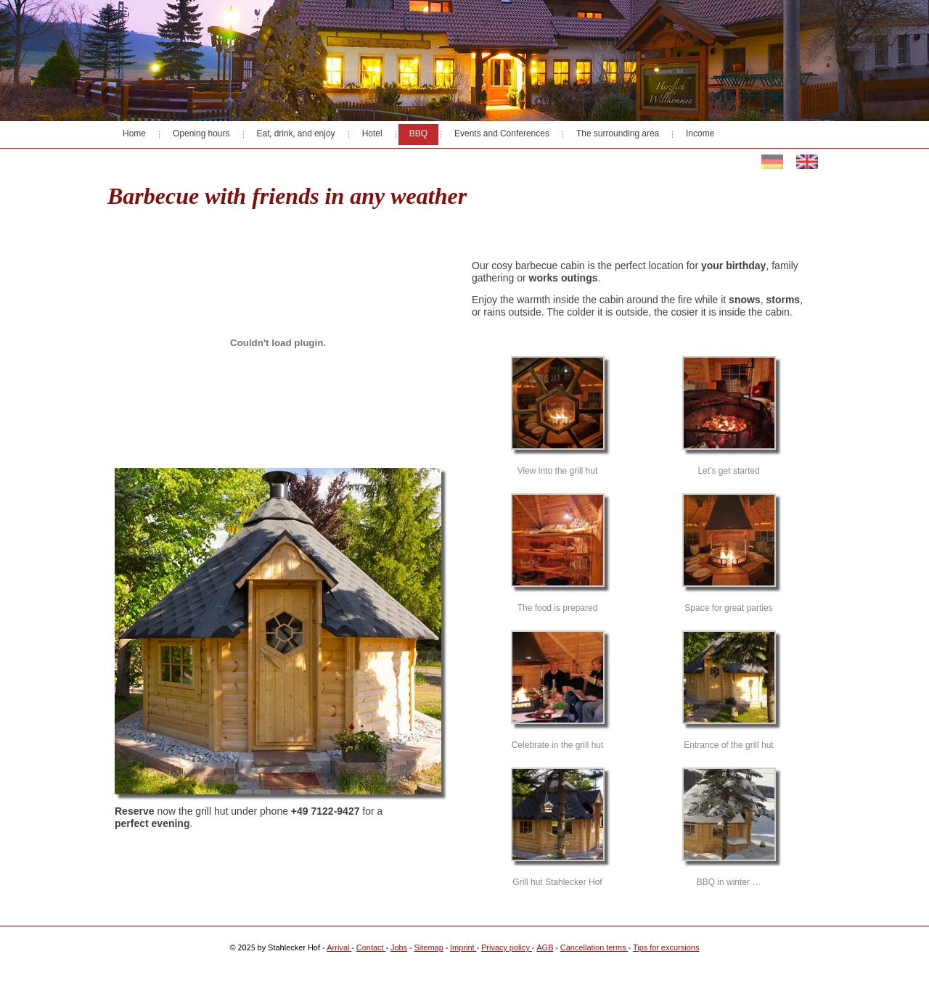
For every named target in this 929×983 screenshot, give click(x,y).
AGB (544, 948)
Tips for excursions (666, 948)
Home (134, 134)
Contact (371, 948)
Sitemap (428, 948)
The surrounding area (617, 134)
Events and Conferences (501, 134)
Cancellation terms (594, 948)
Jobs (398, 948)
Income (700, 134)
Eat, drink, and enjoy (296, 134)
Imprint (463, 948)
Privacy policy (506, 948)
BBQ (418, 134)
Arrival (339, 948)
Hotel (372, 134)
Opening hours (201, 134)
